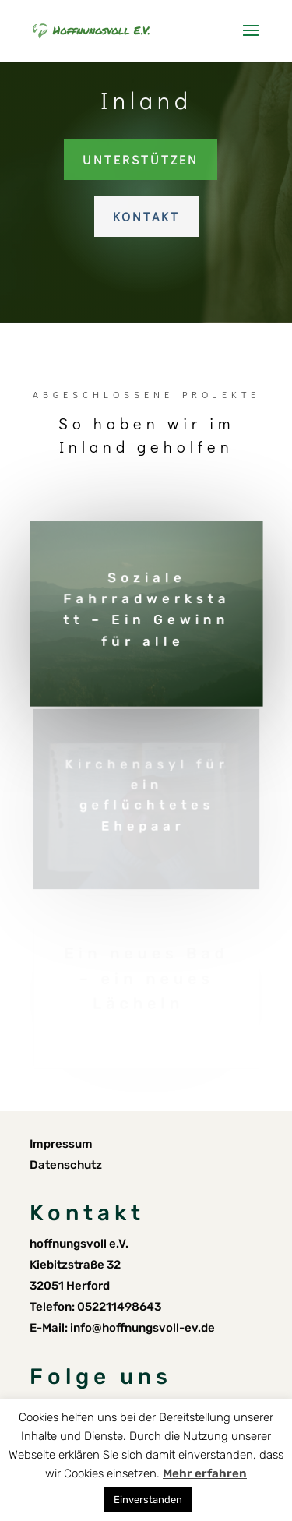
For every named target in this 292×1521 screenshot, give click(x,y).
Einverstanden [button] (148, 1499)
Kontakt (146, 216)
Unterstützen (141, 159)
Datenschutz (66, 1165)
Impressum (61, 1144)
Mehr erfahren (205, 1473)
